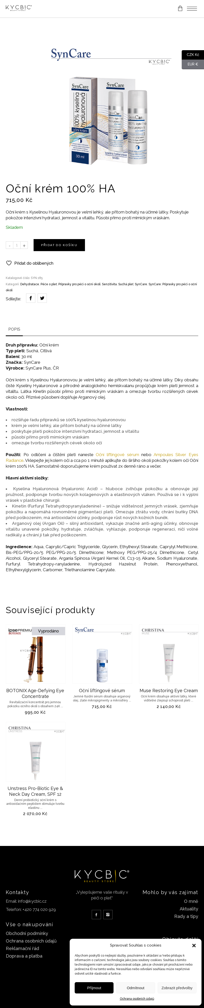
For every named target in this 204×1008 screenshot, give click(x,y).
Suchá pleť (125, 284)
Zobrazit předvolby (177, 988)
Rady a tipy (186, 916)
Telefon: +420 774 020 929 (31, 909)
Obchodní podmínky (27, 933)
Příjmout (94, 988)
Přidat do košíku (59, 245)
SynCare (141, 284)
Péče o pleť (49, 284)
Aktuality (189, 908)
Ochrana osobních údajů (137, 998)
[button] (193, 945)
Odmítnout (135, 988)
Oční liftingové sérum (117, 454)
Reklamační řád (22, 948)
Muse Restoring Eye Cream (169, 690)
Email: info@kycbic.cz (26, 901)
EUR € (190, 64)
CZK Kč (190, 55)
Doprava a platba (24, 956)
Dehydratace (29, 284)
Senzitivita (109, 284)
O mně (191, 901)
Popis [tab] (14, 329)
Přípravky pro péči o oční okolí (79, 284)
